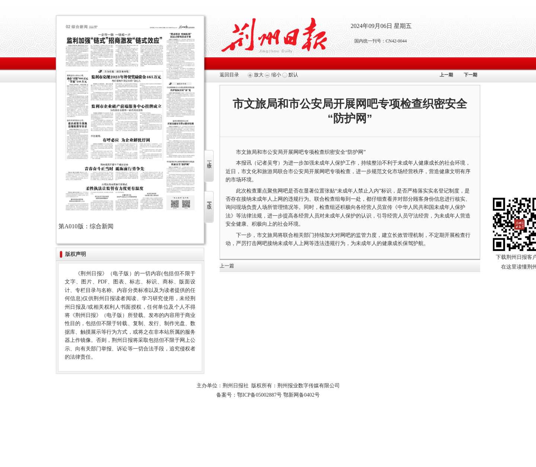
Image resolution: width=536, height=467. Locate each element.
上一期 (446, 74)
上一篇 (227, 266)
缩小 (273, 74)
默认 (290, 74)
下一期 (470, 74)
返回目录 (229, 74)
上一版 (209, 159)
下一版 (209, 200)
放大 (256, 74)
